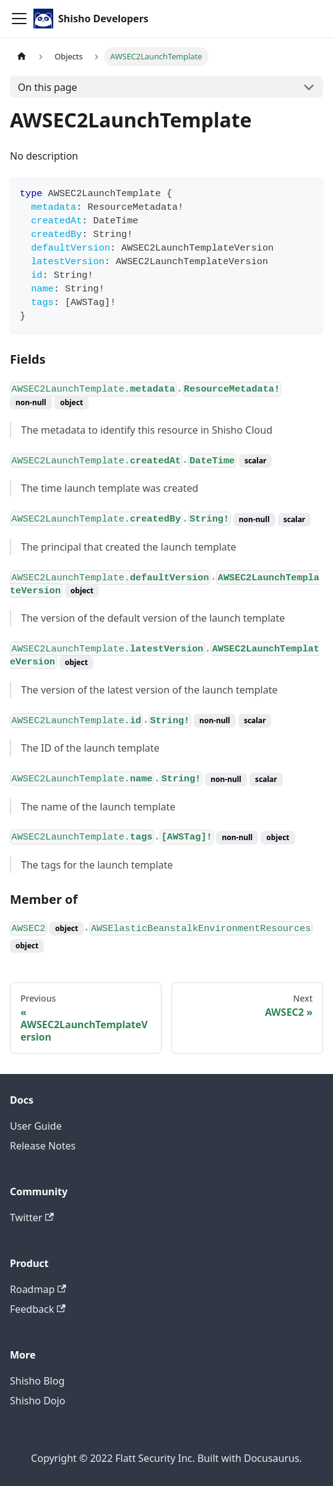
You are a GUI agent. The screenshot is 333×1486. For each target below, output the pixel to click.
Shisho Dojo (37, 1400)
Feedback (38, 1309)
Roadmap (38, 1289)
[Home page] (21, 56)
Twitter (32, 1217)
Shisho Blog (37, 1381)
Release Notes (43, 1146)
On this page (47, 87)
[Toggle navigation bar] (19, 18)
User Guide (36, 1126)
